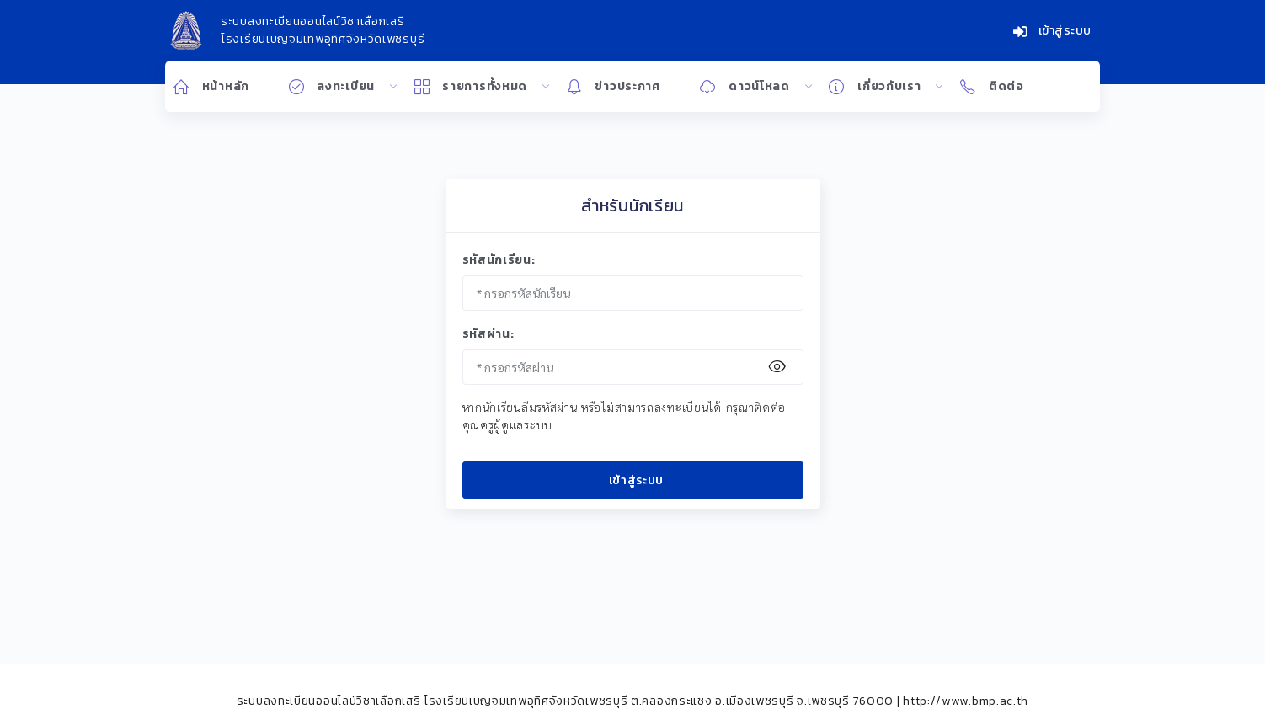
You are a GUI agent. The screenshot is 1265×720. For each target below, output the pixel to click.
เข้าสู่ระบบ (1052, 31)
